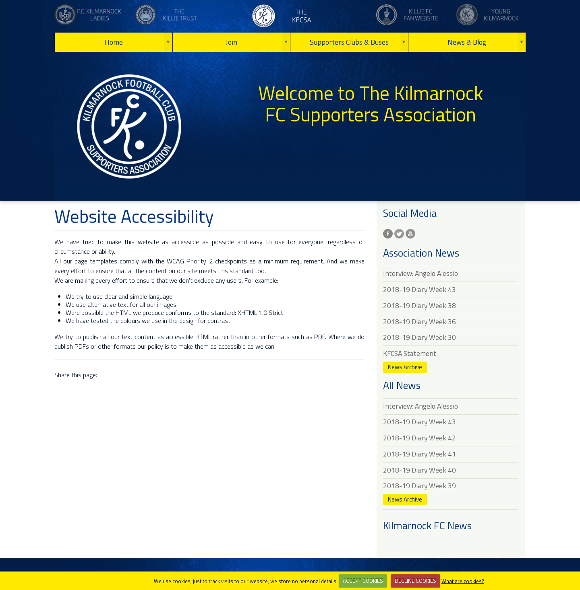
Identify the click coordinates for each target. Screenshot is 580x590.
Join (231, 42)
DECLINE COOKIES (415, 581)
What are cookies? (462, 581)
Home (113, 42)
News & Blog (466, 42)
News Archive (405, 367)
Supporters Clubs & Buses (349, 42)
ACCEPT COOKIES (363, 581)
